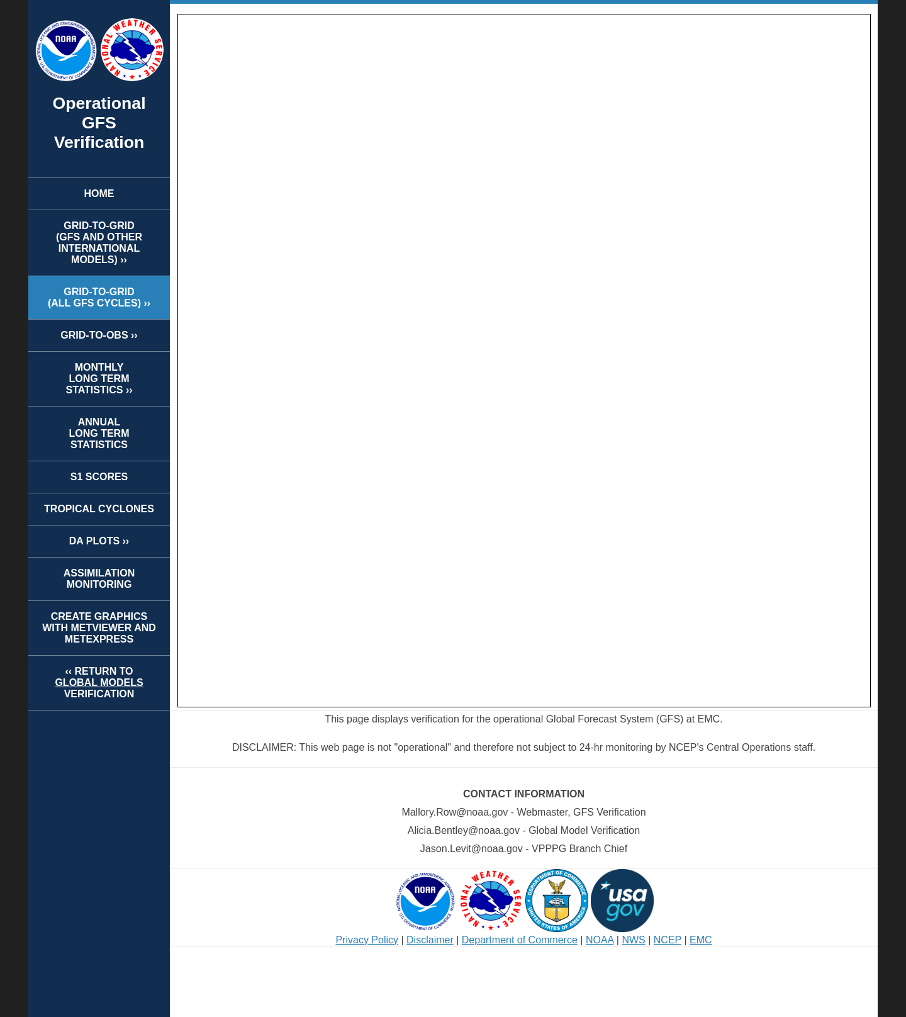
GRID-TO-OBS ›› (98, 335)
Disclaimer (430, 940)
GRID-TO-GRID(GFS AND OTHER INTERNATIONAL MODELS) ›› (99, 242)
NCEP (667, 940)
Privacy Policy (366, 940)
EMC (701, 940)
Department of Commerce (520, 940)
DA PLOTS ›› (99, 541)
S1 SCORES (99, 476)
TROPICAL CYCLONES (99, 508)
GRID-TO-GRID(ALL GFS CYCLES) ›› (99, 297)
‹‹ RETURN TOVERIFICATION (99, 682)
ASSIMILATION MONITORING (99, 579)
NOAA (599, 940)
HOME (99, 193)
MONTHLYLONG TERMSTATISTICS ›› (98, 378)
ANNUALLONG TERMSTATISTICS (99, 433)
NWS (633, 940)
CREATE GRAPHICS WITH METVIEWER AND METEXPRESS (99, 627)
